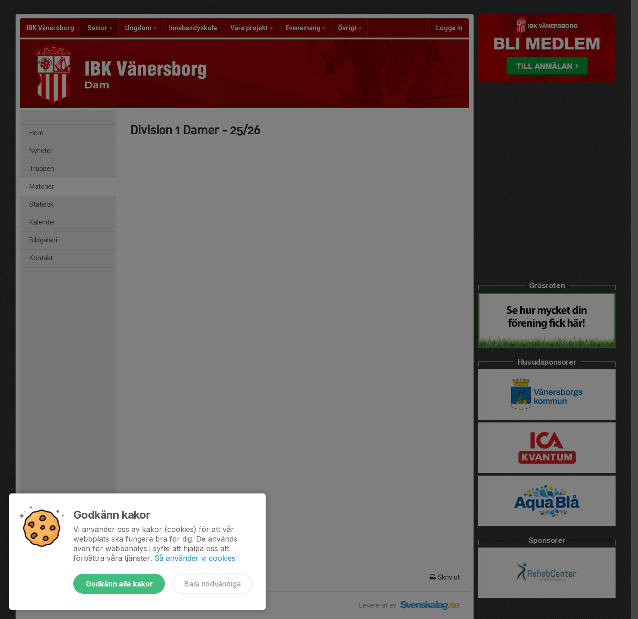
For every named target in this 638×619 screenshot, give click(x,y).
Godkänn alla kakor (119, 583)
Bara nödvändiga (212, 583)
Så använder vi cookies (194, 558)
